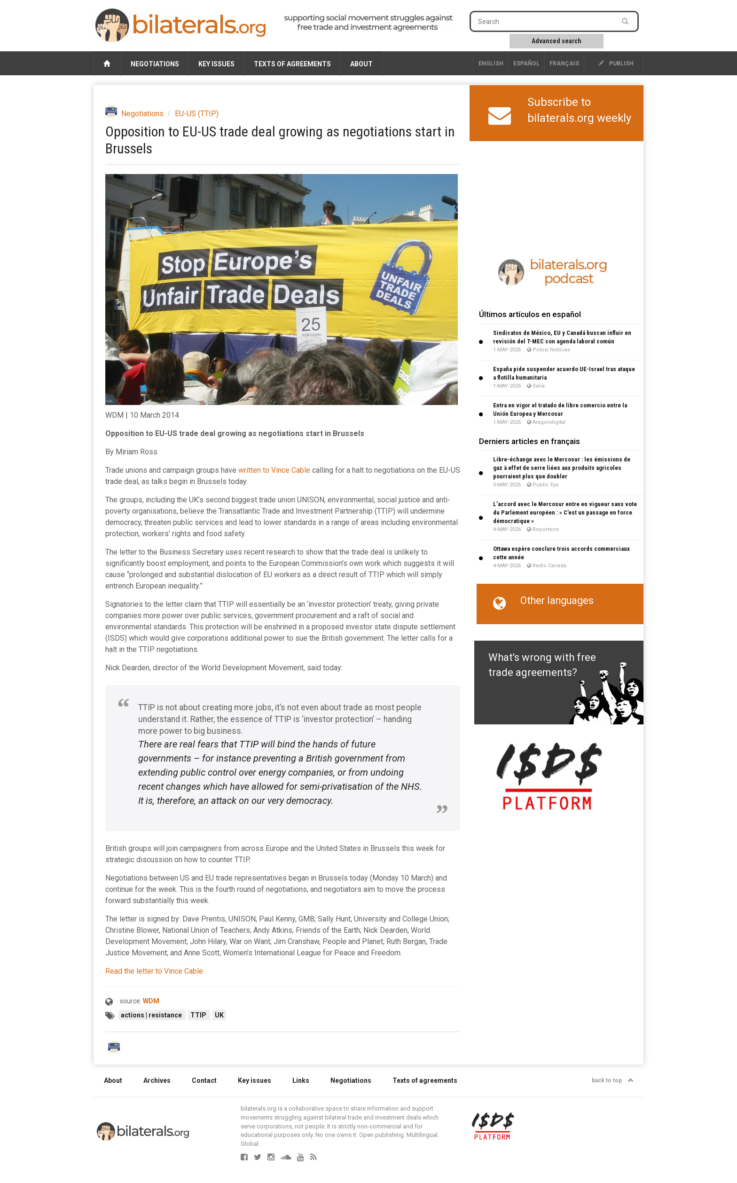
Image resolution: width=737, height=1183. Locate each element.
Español (526, 63)
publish (616, 63)
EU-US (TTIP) (197, 113)
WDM (151, 1001)
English (490, 63)
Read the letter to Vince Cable (154, 971)
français (564, 63)
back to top (613, 1080)
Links (300, 1080)
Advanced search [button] (556, 41)
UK (219, 1015)
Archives (157, 1080)
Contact (204, 1080)
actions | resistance (152, 1015)
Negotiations (155, 64)
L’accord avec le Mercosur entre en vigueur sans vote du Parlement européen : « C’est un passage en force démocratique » (565, 512)
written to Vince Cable (274, 470)
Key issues (216, 64)
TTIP (199, 1015)
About (361, 64)
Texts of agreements (292, 64)
